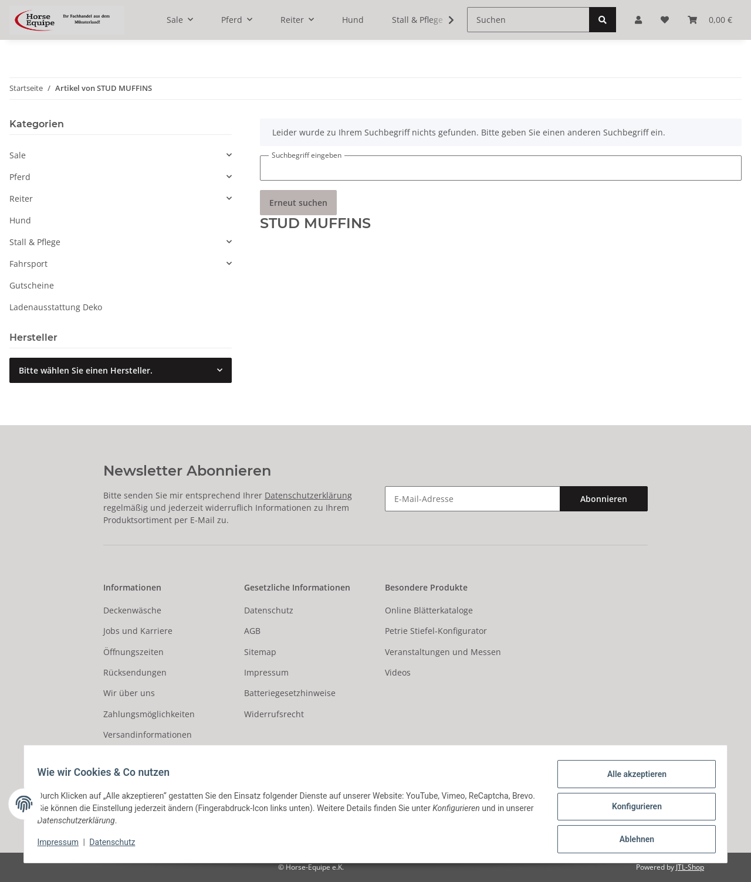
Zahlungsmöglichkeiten (149, 714)
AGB (252, 630)
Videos (398, 672)
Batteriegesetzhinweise (290, 692)
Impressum (266, 672)
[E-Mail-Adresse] (472, 498)
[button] (120, 155)
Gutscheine (31, 285)
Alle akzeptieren (631, 779)
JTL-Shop (690, 867)
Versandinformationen (147, 734)
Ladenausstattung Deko (55, 307)
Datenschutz (268, 610)
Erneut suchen (298, 202)
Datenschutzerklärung (308, 495)
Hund (20, 220)
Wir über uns (129, 692)
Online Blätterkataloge (429, 610)
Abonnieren (603, 498)
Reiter (21, 198)
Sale (17, 155)
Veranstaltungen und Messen (443, 651)
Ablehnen (631, 840)
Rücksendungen (135, 672)
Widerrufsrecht (274, 714)
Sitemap (260, 651)
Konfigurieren (631, 810)
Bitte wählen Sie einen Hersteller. (86, 370)
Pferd (20, 176)
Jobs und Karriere (137, 630)
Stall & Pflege (34, 241)
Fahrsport (28, 263)
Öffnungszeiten (133, 651)
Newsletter (124, 755)
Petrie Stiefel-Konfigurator (436, 630)
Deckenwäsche (132, 610)
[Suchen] (528, 19)
